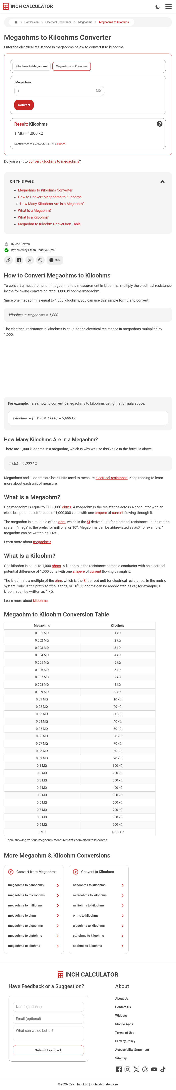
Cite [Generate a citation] (55, 260)
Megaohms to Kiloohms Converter (45, 190)
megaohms (42, 542)
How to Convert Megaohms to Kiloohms (50, 197)
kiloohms (40, 601)
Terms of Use (124, 1033)
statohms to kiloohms (98, 936)
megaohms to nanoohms (34, 885)
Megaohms (85, 22)
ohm (61, 522)
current (117, 513)
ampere (101, 513)
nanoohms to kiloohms (98, 885)
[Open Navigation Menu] (168, 6)
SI (88, 522)
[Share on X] (29, 260)
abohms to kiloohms (98, 946)
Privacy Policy (125, 1041)
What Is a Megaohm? (35, 210)
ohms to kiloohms (98, 915)
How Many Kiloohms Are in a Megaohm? (52, 204)
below (61, 143)
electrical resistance (111, 478)
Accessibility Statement (132, 1050)
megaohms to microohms (34, 895)
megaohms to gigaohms (34, 926)
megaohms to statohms (34, 936)
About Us (121, 998)
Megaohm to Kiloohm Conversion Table (49, 224)
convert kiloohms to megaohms (54, 161)
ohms (66, 507)
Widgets (121, 1016)
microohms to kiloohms (98, 895)
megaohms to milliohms (34, 905)
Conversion (32, 22)
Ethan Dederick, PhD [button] (41, 250)
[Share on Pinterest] (40, 260)
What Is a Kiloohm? (33, 217)
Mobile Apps (124, 1024)
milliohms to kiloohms (98, 905)
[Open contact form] (160, 124)
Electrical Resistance (58, 22)
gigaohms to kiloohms (98, 926)
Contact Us (123, 1007)
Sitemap (121, 1058)
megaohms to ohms (34, 915)
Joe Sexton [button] (22, 244)
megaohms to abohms (34, 946)
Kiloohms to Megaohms (31, 66)
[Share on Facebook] (19, 260)
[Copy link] (8, 260)
